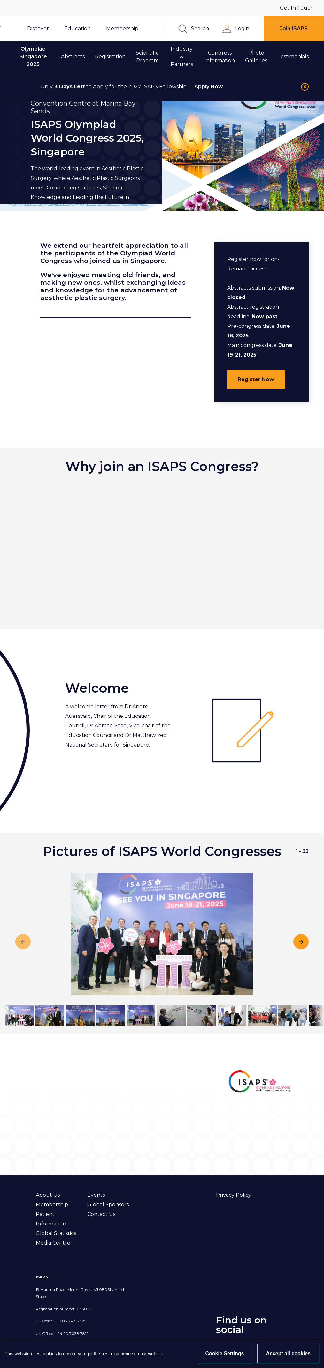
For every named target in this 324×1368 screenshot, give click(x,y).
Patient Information (51, 1219)
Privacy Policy (233, 1195)
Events (96, 1195)
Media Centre (53, 1243)
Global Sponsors (108, 1205)
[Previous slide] (23, 941)
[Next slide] (301, 941)
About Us (48, 1195)
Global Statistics (56, 1233)
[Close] (304, 86)
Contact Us (101, 1214)
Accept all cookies (288, 1353)
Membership (52, 1205)
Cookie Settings (224, 1353)
